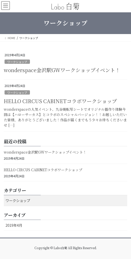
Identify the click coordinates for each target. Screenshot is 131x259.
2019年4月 (14, 225)
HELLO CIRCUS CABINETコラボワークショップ (60, 101)
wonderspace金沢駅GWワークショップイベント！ (62, 70)
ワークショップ (17, 62)
